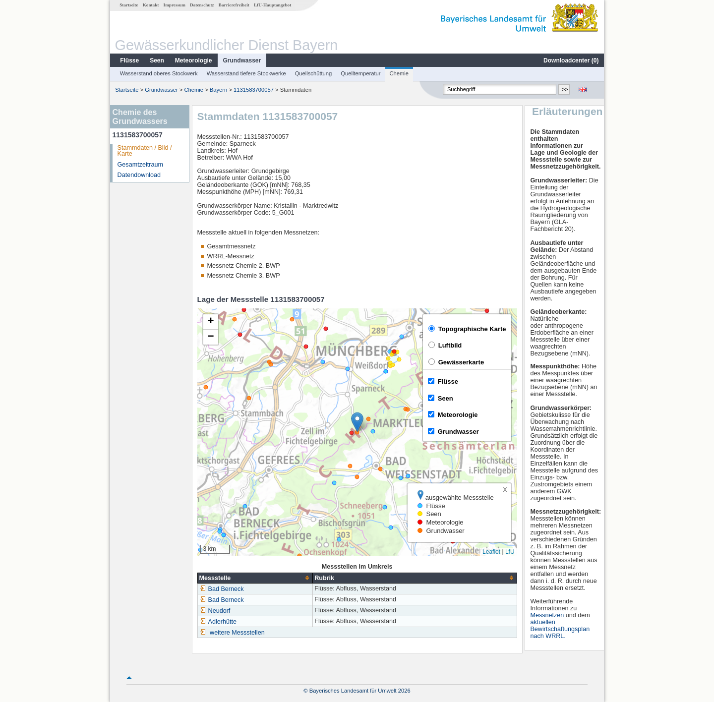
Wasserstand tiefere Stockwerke (246, 73)
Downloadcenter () (570, 60)
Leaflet (491, 551)
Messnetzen (547, 615)
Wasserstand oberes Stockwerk (159, 73)
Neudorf (215, 610)
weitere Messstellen (237, 632)
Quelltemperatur (360, 73)
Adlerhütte (218, 621)
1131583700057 (254, 90)
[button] (357, 422)
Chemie (399, 73)
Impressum (174, 4)
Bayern (218, 90)
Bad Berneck (221, 588)
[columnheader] (255, 578)
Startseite (128, 4)
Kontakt (151, 4)
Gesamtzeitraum (140, 164)
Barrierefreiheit (234, 4)
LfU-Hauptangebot (272, 4)
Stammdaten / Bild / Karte (145, 151)
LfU (510, 551)
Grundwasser (242, 60)
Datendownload (139, 175)
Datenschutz (202, 4)
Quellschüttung (313, 73)
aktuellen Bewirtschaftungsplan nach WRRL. (560, 629)
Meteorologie (193, 60)
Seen (157, 60)
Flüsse (129, 60)
